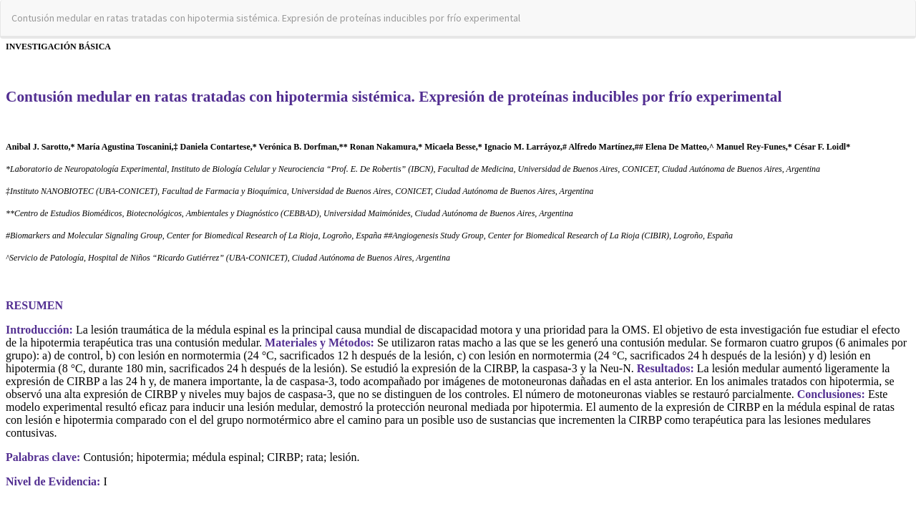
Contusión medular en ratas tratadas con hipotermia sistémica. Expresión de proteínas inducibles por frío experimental (265, 17)
